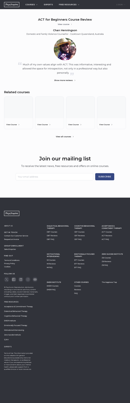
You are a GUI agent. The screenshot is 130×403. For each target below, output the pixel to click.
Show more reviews (65, 80)
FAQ (76, 293)
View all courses (65, 136)
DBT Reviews (52, 236)
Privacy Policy (9, 263)
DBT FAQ (50, 239)
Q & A (6, 339)
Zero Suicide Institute (12, 335)
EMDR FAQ (51, 290)
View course (65, 24)
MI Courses (51, 260)
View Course (13, 125)
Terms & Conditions (11, 260)
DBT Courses (52, 232)
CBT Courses (79, 232)
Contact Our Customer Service (16, 236)
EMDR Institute (54, 282)
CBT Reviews (79, 236)
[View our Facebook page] (13, 279)
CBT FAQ (78, 239)
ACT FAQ (105, 239)
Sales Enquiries (10, 249)
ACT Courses (107, 232)
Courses (31, 4)
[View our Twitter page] (6, 279)
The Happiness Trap (109, 282)
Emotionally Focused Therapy (84, 255)
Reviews (77, 290)
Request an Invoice (11, 239)
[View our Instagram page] (27, 279)
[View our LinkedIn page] (20, 279)
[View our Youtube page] (35, 279)
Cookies (7, 267)
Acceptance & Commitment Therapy (112, 227)
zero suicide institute (112, 254)
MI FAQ (49, 267)
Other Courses (81, 282)
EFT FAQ (77, 267)
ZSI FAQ (105, 265)
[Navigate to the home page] (11, 4)
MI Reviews (51, 264)
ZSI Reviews (106, 261)
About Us (8, 226)
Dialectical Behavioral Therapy (58, 227)
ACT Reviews (107, 236)
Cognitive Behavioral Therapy (84, 227)
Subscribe (104, 176)
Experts (48, 4)
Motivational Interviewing (53, 255)
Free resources (69, 4)
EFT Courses (79, 260)
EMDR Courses (52, 286)
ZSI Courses (106, 258)
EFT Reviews (79, 264)
